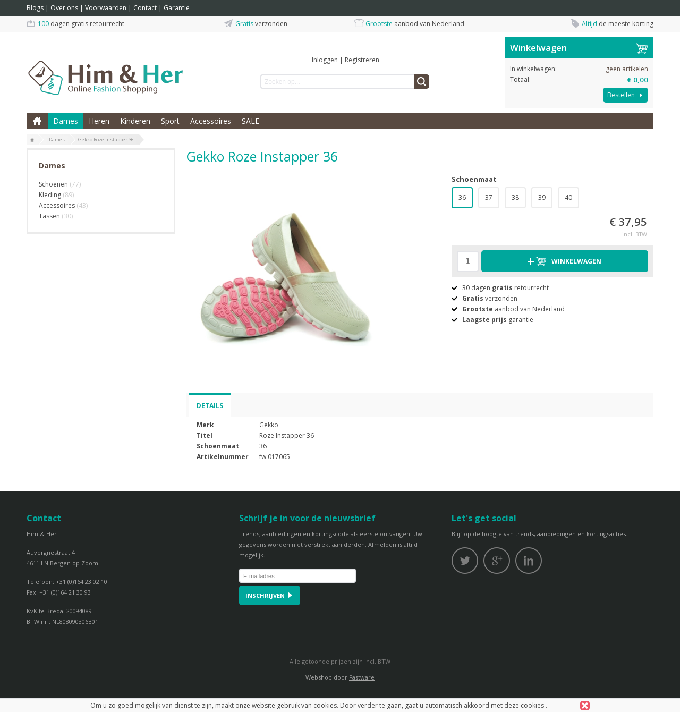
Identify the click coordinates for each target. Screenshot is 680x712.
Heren (99, 121)
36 (462, 197)
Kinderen (135, 121)
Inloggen (325, 59)
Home (37, 121)
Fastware (362, 677)
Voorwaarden (105, 7)
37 (488, 197)
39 (542, 197)
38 (515, 197)
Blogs (35, 7)
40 (568, 197)
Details (210, 405)
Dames (65, 121)
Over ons (64, 7)
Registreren (362, 59)
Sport (170, 121)
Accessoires (210, 121)
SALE (250, 121)
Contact (145, 7)
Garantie (177, 7)
